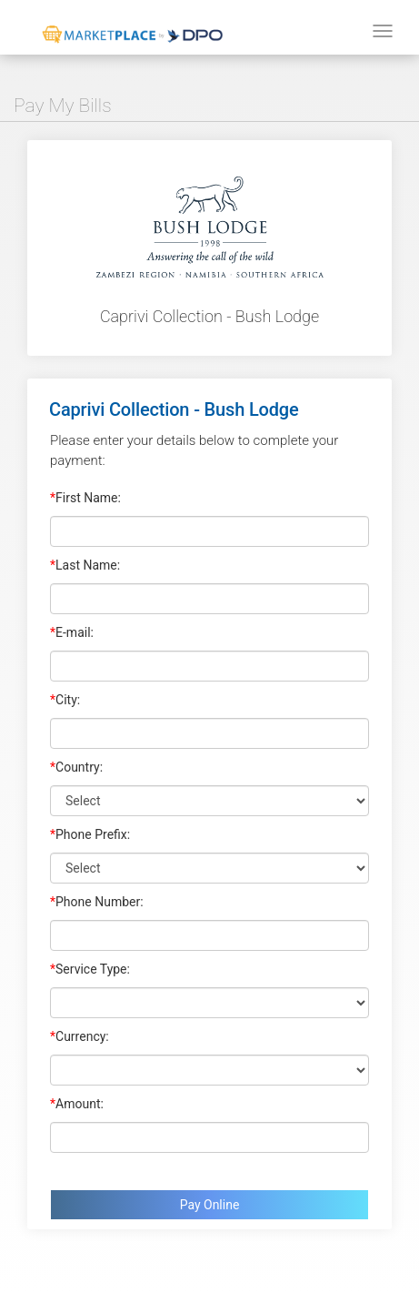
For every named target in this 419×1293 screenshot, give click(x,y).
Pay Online (210, 1204)
